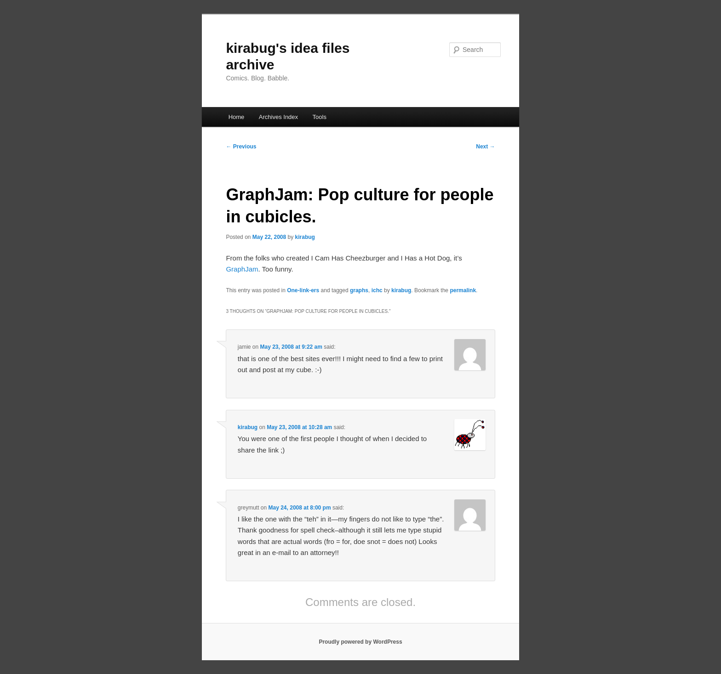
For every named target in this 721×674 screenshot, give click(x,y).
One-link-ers (303, 290)
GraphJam (242, 269)
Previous (241, 146)
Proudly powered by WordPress (360, 642)
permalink (463, 290)
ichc (377, 290)
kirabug (305, 237)
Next (485, 146)
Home (237, 116)
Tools (319, 116)
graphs (359, 290)
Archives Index (278, 116)
